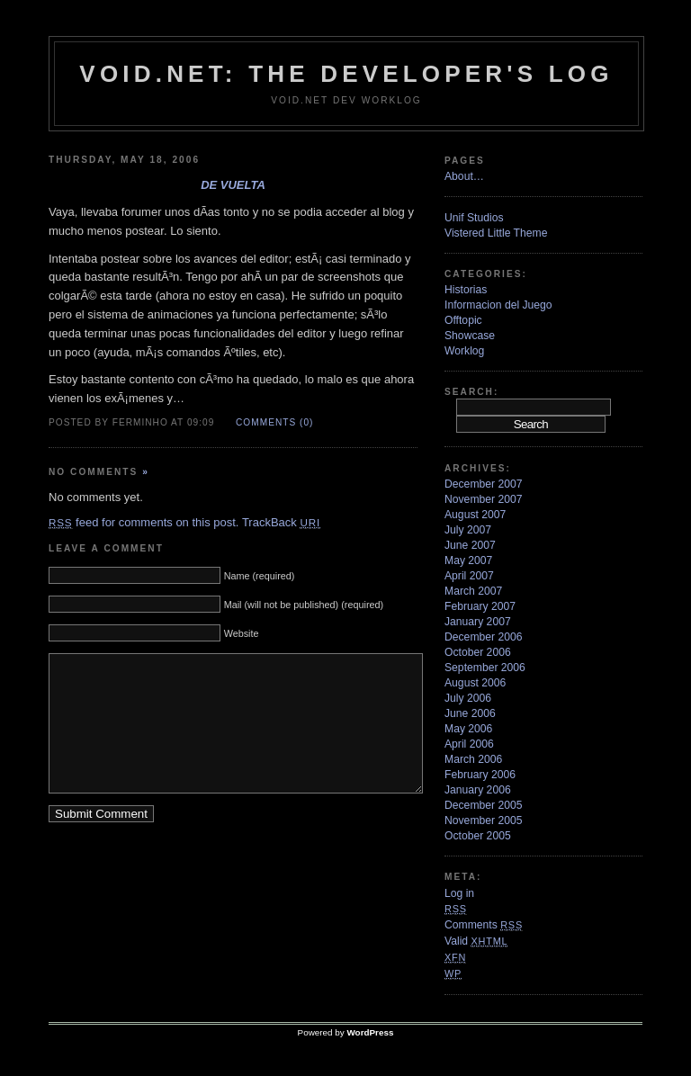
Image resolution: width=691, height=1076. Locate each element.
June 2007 (470, 545)
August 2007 (475, 514)
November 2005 (483, 820)
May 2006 (468, 728)
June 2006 (470, 713)
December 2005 (483, 805)
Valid (475, 941)
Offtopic (463, 320)
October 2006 (477, 652)
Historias (465, 289)
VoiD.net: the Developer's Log (346, 73)
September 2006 (484, 667)
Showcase (469, 335)
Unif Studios (474, 217)
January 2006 (477, 790)
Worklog (464, 351)
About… (464, 176)
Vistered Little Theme (495, 233)
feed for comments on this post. (143, 522)
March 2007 (473, 591)
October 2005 (477, 835)
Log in (459, 893)
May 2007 (468, 560)
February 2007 (480, 606)
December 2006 (483, 637)
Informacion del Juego (498, 305)
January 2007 (477, 621)
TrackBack (281, 522)
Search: (471, 392)
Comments (483, 925)
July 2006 (467, 698)
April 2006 (469, 744)
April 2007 (469, 575)
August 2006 (475, 683)
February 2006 (480, 774)
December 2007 (483, 484)
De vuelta (233, 185)
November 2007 (483, 499)
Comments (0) (274, 422)
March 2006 (473, 759)
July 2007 (467, 530)
